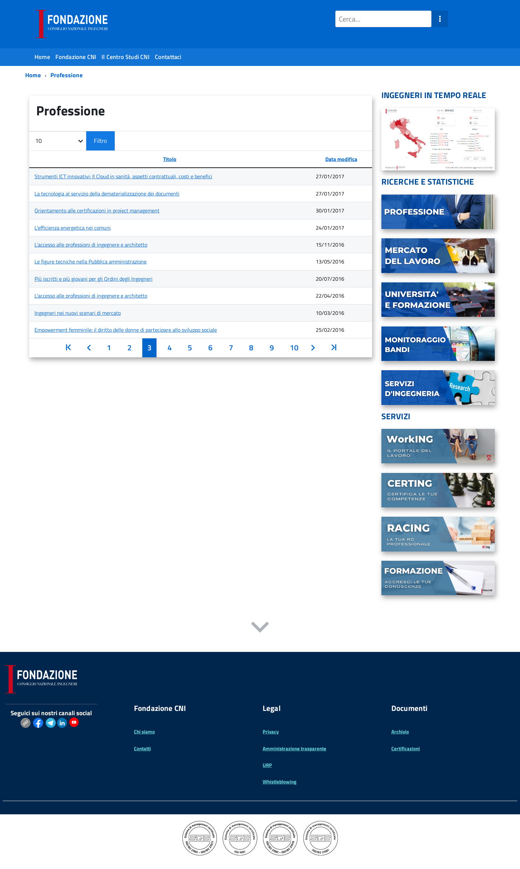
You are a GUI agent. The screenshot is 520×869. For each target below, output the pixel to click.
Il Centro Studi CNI (125, 56)
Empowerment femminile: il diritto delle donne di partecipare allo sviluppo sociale (125, 330)
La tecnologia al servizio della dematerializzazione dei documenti (106, 194)
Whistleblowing (279, 781)
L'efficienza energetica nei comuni (72, 228)
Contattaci (168, 56)
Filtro (100, 140)
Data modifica (341, 159)
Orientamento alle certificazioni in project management (97, 210)
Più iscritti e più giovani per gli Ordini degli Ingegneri (93, 279)
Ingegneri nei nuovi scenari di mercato (77, 313)
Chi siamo (144, 731)
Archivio (400, 731)
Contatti (142, 748)
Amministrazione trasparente (294, 748)
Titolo (169, 159)
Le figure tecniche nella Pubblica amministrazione (90, 261)
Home (42, 56)
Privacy (271, 731)
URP (267, 765)
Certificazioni (405, 748)
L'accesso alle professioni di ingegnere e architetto (90, 245)
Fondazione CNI (76, 56)
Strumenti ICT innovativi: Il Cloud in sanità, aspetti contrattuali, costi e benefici (123, 176)
